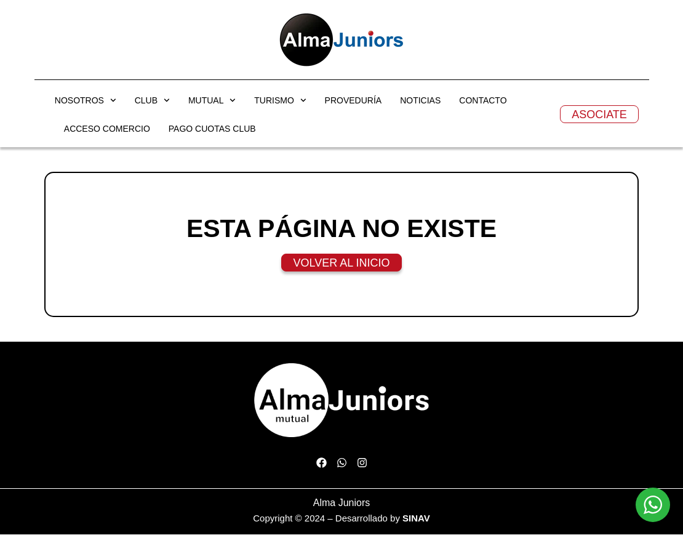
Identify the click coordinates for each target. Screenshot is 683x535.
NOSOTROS (85, 101)
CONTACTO (482, 101)
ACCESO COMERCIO (107, 129)
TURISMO (280, 101)
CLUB (152, 101)
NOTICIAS (420, 101)
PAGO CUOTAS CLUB (212, 129)
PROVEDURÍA (353, 101)
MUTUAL (212, 101)
